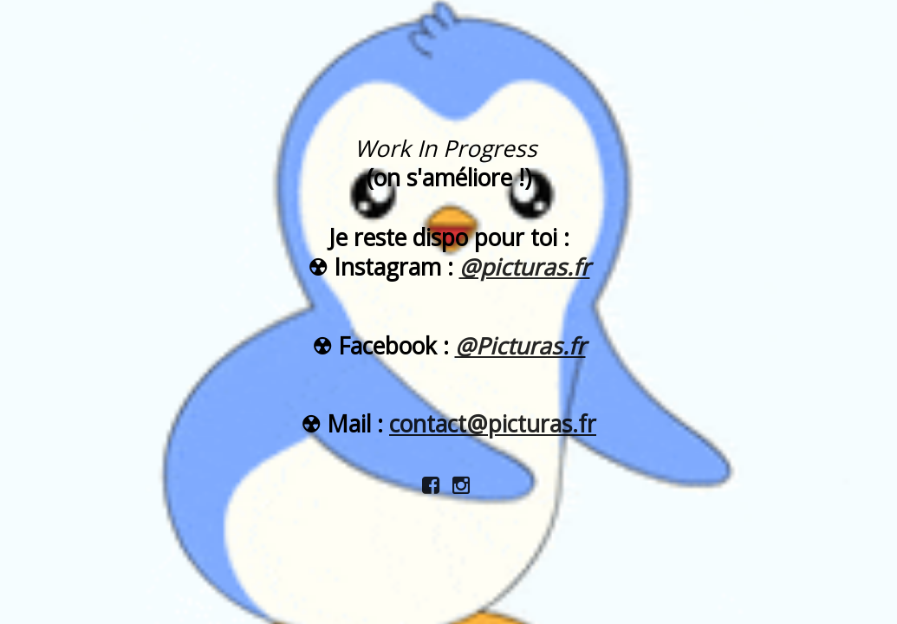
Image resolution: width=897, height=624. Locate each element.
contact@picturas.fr (492, 423)
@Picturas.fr (520, 345)
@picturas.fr (524, 267)
